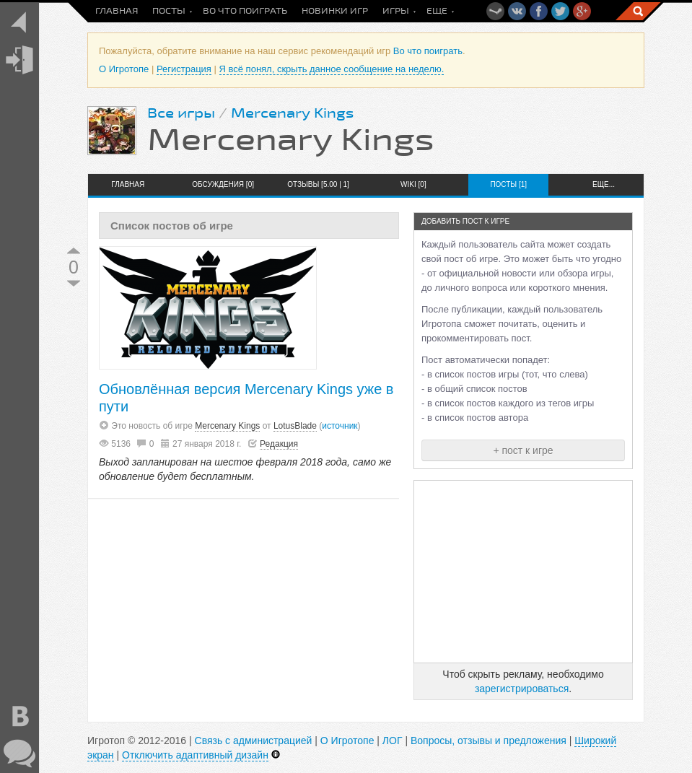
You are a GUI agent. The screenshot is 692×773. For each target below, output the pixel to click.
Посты (168, 11)
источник (339, 426)
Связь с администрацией (253, 740)
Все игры (181, 113)
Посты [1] (508, 184)
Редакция (279, 444)
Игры (395, 11)
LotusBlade (295, 426)
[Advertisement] (523, 571)
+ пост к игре (523, 450)
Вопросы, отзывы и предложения (488, 740)
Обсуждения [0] (223, 184)
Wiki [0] (413, 184)
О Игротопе (124, 69)
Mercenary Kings (292, 113)
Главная (116, 11)
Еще (436, 11)
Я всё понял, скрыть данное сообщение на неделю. (331, 69)
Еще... (603, 184)
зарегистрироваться (522, 688)
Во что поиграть (245, 11)
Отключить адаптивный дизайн (195, 755)
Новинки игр (335, 11)
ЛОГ (392, 740)
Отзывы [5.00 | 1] (318, 184)
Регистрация (184, 69)
